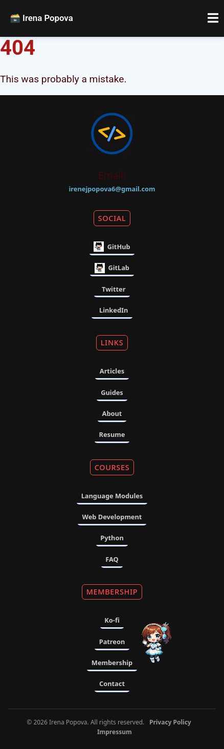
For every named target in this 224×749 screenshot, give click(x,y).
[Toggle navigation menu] (213, 18)
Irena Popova (41, 18)
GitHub (112, 246)
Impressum (114, 732)
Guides (112, 392)
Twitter (113, 289)
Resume (112, 434)
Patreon (112, 641)
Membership (112, 662)
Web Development (112, 516)
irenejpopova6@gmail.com (112, 188)
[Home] (112, 136)
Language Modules (112, 495)
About (112, 413)
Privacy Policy (170, 722)
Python (111, 537)
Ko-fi (111, 620)
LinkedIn (113, 310)
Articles (112, 371)
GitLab (112, 268)
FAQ (112, 559)
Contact (112, 683)
